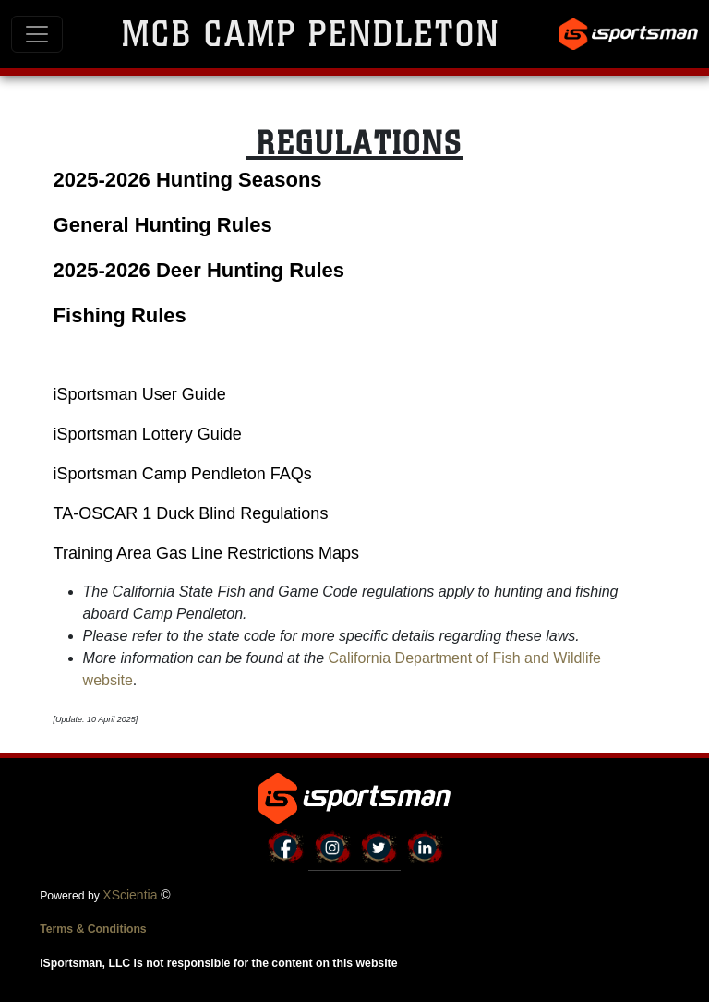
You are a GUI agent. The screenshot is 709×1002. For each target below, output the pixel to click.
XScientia (129, 894)
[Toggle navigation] (37, 34)
